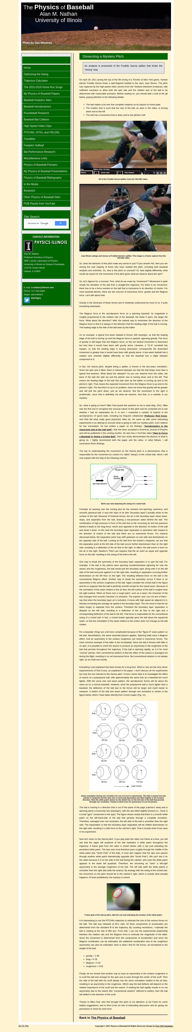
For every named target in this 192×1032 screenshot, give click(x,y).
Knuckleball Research (36, 113)
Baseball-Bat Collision (36, 119)
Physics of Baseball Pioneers (41, 164)
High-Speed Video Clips (38, 126)
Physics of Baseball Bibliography (43, 177)
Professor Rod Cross (155, 416)
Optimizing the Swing (36, 74)
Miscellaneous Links (35, 158)
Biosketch (29, 190)
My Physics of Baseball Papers (42, 93)
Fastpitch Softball (34, 145)
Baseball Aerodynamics (37, 106)
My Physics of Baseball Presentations (45, 171)
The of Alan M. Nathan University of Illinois (58, 13)
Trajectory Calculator (36, 80)
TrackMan (29, 138)
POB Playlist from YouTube (39, 203)
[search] (39, 223)
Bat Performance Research (39, 151)
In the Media (31, 184)
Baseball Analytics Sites (37, 100)
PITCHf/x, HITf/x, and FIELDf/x (42, 132)
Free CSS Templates (164, 1026)
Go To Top (23, 1026)
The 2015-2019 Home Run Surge (43, 87)
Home (27, 67)
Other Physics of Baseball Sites (42, 197)
